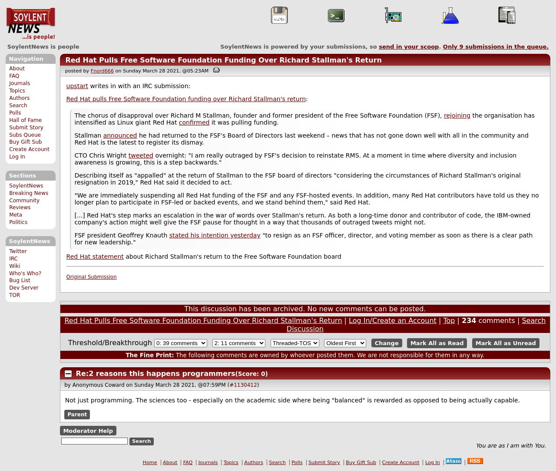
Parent (77, 415)
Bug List (19, 280)
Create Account (29, 149)
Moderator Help (88, 431)
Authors (19, 98)
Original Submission (91, 277)
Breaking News (28, 193)
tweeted (141, 155)
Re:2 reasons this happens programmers (155, 373)
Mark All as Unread (506, 343)
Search (18, 105)
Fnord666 (102, 71)
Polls (15, 113)
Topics (17, 91)
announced (120, 135)
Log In (17, 157)
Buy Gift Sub (25, 142)
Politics (18, 222)
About (17, 69)
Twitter (17, 251)
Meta (15, 215)
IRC (13, 259)
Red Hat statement (95, 256)
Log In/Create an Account (393, 320)
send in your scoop (409, 46)
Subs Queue (25, 135)
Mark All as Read (437, 343)
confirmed (194, 122)
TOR (14, 295)
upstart (77, 85)
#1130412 (243, 385)
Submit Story (26, 128)
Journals (19, 83)
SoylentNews (31, 24)
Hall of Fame (25, 120)
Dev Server (23, 288)
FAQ (14, 76)
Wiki (14, 266)
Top (449, 320)
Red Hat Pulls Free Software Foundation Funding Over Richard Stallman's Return (223, 60)
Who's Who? (25, 273)
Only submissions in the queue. (496, 46)
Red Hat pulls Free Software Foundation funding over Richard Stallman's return (186, 99)
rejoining (457, 115)
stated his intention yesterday (215, 235)
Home (150, 462)
